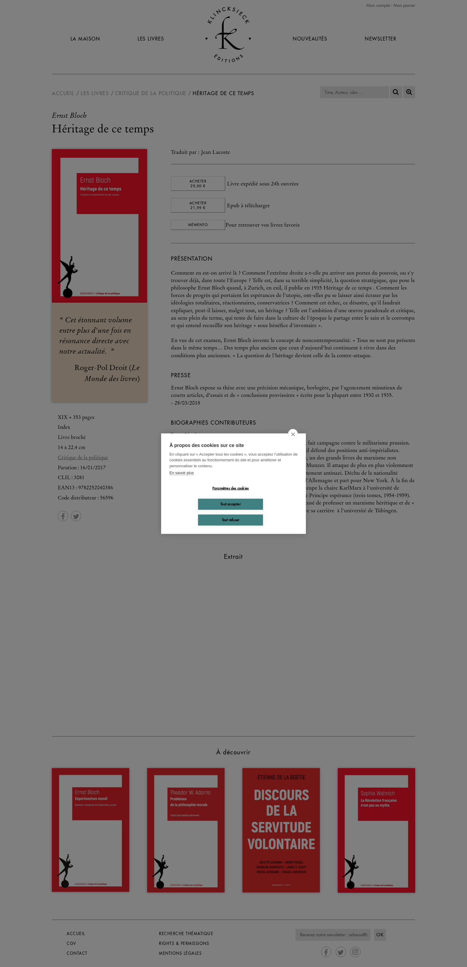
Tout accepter (230, 504)
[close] (293, 434)
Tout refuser (230, 520)
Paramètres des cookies (230, 488)
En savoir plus (181, 473)
